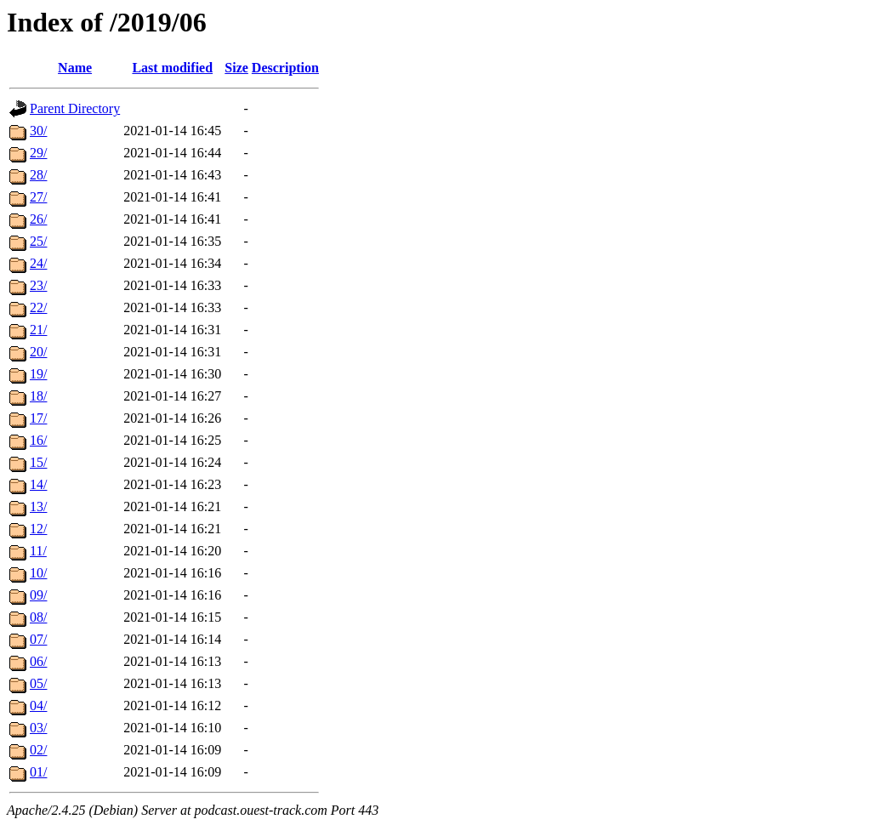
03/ (38, 727)
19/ (38, 374)
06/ (38, 661)
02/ (38, 749)
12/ (38, 528)
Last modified (172, 67)
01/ (38, 772)
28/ (38, 175)
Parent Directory (75, 108)
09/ (38, 595)
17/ (38, 418)
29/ (38, 152)
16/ (38, 440)
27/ (38, 197)
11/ (38, 550)
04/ (38, 705)
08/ (38, 617)
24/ (38, 263)
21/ (38, 329)
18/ (38, 396)
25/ (38, 241)
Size (236, 67)
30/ (38, 130)
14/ (38, 484)
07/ (38, 639)
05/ (38, 683)
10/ (38, 573)
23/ (38, 285)
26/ (38, 219)
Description (285, 67)
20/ (38, 351)
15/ (38, 462)
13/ (38, 506)
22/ (38, 307)
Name (75, 67)
